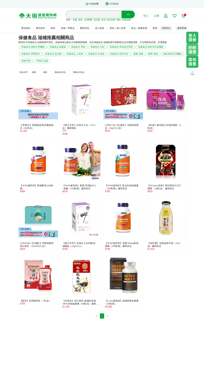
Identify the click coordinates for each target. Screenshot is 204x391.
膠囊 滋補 (138, 54)
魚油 (103, 19)
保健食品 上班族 (75, 54)
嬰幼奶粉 (25, 28)
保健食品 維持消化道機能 (150, 47)
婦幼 (53, 28)
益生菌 (97, 19)
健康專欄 (181, 28)
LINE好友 (112, 3)
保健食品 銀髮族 (58, 47)
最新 (45, 72)
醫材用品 (84, 28)
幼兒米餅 (111, 19)
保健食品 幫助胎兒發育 (121, 47)
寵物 (155, 28)
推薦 (34, 72)
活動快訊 (166, 28)
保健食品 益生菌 (53, 54)
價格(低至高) (60, 72)
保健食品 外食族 (96, 54)
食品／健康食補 (139, 28)
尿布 (80, 19)
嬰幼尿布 (40, 28)
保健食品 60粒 (97, 47)
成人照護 (99, 28)
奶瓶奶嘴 (126, 19)
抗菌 (75, 19)
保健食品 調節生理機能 (32, 47)
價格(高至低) (78, 72)
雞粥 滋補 (153, 54)
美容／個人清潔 (118, 28)
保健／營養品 (68, 28)
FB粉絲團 (92, 4)
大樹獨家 (88, 19)
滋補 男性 (26, 61)
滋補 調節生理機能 (172, 54)
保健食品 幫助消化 (119, 54)
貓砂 (119, 19)
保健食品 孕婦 (78, 47)
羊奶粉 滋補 (42, 61)
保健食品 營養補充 (30, 54)
